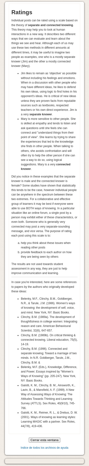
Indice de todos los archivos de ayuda (44, 447)
